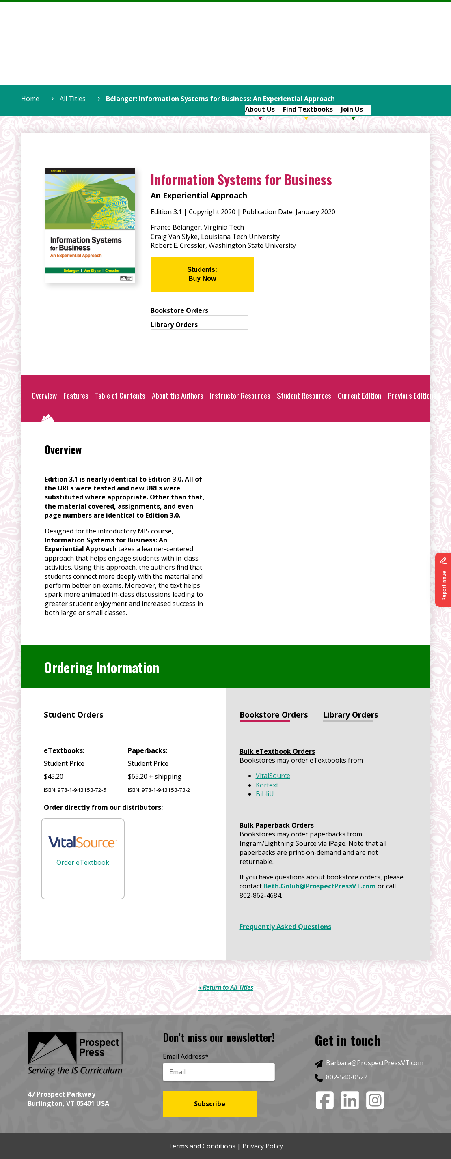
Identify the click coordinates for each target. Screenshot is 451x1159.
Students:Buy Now (202, 274)
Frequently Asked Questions (285, 926)
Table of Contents (120, 395)
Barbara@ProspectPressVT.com (374, 1062)
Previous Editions (412, 395)
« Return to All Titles (225, 987)
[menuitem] (231, 54)
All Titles (73, 98)
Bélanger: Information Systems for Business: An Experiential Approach (220, 98)
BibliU (265, 793)
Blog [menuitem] (378, 53)
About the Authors (177, 395)
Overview (44, 395)
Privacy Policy (262, 1146)
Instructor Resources (240, 395)
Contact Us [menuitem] (412, 53)
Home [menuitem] (227, 53)
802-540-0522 (346, 1077)
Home (30, 98)
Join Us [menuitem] (352, 53)
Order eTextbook (83, 851)
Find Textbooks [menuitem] (308, 53)
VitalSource (273, 775)
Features (75, 395)
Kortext (267, 785)
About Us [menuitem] (260, 53)
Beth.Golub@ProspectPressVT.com (319, 886)
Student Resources (304, 395)
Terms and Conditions (201, 1146)
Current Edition (359, 395)
